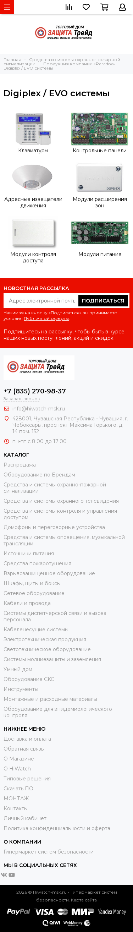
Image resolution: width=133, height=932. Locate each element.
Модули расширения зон (100, 202)
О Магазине (19, 759)
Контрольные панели (100, 150)
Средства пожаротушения (37, 563)
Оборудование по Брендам (39, 475)
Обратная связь (24, 749)
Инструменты (21, 689)
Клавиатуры (33, 150)
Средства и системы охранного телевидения (61, 501)
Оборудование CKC (29, 679)
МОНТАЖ (16, 798)
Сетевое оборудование (34, 593)
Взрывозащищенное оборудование (49, 573)
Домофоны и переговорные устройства (54, 527)
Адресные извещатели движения (33, 202)
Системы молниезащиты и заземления (52, 659)
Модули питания (99, 254)
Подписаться (103, 301)
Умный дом (18, 669)
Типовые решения (27, 778)
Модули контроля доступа (33, 257)
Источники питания (29, 553)
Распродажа (20, 465)
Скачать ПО (18, 788)
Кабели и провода (27, 603)
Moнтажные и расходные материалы (50, 699)
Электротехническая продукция (45, 639)
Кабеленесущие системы (36, 629)
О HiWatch (17, 768)
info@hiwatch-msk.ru (38, 408)
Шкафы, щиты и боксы (32, 583)
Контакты (16, 808)
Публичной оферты (46, 318)
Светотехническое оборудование (47, 649)
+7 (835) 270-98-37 (35, 391)
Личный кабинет (25, 818)
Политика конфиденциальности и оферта (57, 828)
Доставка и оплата (27, 739)
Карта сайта (84, 900)
